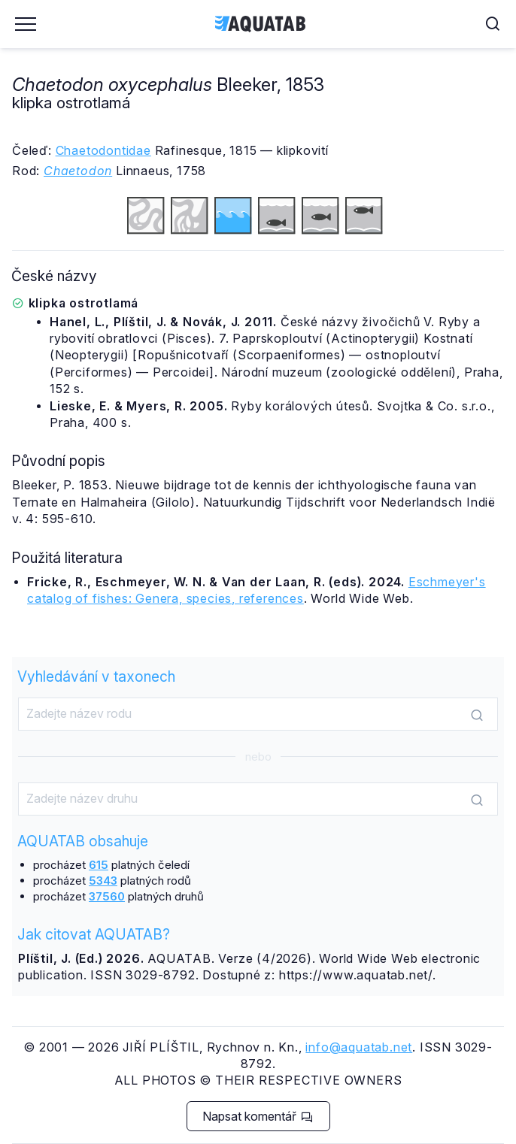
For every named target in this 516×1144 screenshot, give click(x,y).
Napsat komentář (257, 1116)
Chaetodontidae (103, 150)
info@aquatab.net (358, 1047)
